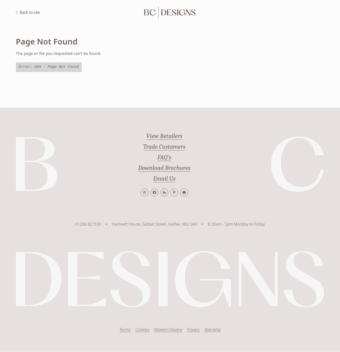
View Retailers (164, 136)
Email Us (164, 178)
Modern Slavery (168, 329)
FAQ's (164, 157)
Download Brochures (164, 168)
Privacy (193, 329)
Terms (124, 329)
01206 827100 (88, 224)
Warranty (212, 329)
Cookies (142, 329)
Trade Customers (164, 146)
